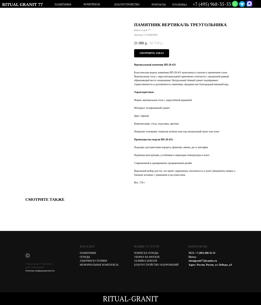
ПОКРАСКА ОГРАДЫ (146, 253)
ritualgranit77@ (197, 260)
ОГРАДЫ (85, 257)
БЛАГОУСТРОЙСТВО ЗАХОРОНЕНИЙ (156, 264)
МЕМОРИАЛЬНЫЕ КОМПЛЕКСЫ (99, 264)
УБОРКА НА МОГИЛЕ (147, 257)
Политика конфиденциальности (40, 270)
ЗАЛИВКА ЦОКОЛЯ (145, 260)
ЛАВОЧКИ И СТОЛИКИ (93, 260)
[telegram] (27, 255)
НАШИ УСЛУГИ (146, 246)
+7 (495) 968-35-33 (205, 253)
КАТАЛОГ (87, 246)
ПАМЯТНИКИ (88, 253)
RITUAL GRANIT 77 (22, 4)
